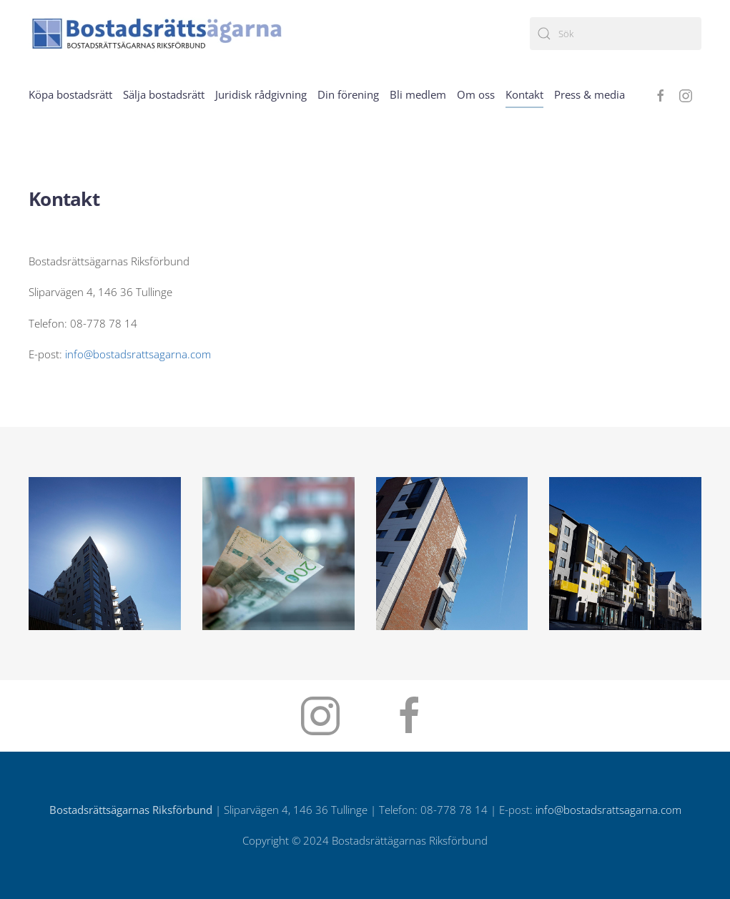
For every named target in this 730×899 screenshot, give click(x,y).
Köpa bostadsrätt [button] (70, 94)
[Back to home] (157, 33)
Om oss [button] (476, 94)
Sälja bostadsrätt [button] (163, 94)
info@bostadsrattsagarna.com (138, 354)
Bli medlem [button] (418, 94)
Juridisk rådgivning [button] (261, 94)
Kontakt (524, 94)
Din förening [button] (348, 94)
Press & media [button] (589, 94)
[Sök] (615, 33)
